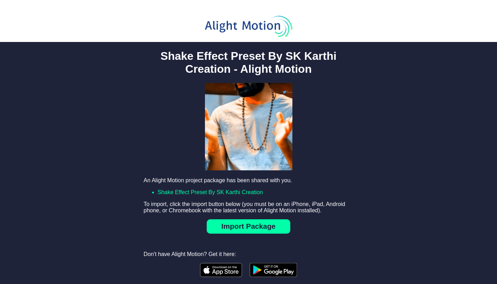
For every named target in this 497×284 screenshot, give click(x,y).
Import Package (248, 226)
